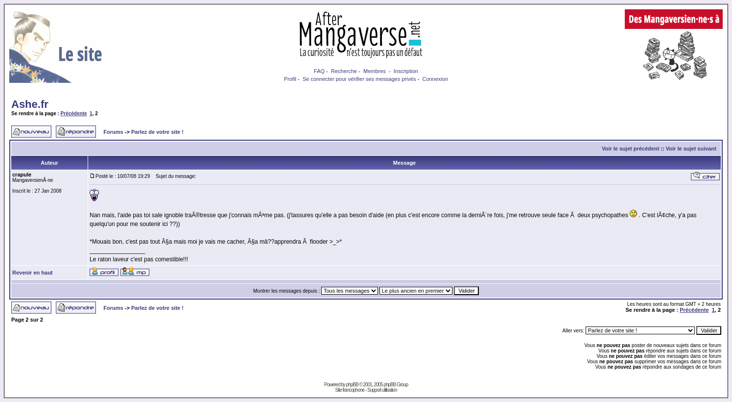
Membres (374, 71)
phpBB (352, 384)
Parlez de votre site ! (157, 132)
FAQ (319, 71)
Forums (113, 132)
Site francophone (349, 390)
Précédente (74, 113)
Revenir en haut (32, 273)
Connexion (435, 79)
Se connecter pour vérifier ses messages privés (359, 79)
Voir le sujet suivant (691, 148)
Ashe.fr (29, 104)
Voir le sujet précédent (630, 148)
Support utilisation (382, 390)
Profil (290, 79)
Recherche (344, 71)
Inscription (406, 71)
